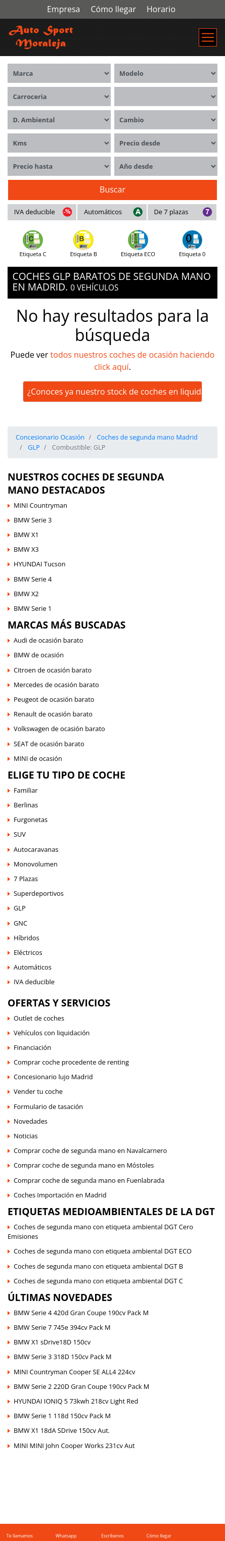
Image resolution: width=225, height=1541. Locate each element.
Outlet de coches (39, 1018)
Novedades (31, 1121)
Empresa (63, 9)
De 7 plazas (171, 211)
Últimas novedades (60, 1297)
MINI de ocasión (38, 758)
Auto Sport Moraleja (37, 1463)
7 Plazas (26, 878)
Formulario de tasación (48, 1106)
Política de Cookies (143, 1463)
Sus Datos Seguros (120, 1469)
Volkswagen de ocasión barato (59, 728)
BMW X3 (26, 549)
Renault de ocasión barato (53, 713)
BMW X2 (26, 593)
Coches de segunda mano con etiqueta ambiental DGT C (98, 1280)
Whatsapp (66, 1536)
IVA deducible (34, 211)
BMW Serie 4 (33, 579)
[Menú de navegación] (208, 37)
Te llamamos (20, 1536)
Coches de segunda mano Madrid (146, 437)
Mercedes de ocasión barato (56, 684)
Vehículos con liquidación (51, 1032)
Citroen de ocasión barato (53, 670)
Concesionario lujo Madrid (53, 1076)
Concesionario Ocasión (50, 437)
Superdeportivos (39, 893)
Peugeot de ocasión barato (54, 699)
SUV (20, 834)
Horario (161, 9)
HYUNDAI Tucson (40, 563)
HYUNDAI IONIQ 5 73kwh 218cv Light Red (76, 1401)
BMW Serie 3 (33, 519)
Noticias (26, 1135)
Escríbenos (112, 1536)
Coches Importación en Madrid (60, 1194)
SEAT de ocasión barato (49, 743)
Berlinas (26, 804)
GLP (33, 447)
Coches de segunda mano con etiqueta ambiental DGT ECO (103, 1251)
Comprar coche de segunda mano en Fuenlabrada (89, 1180)
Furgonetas (31, 819)
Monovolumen (36, 864)
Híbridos (26, 937)
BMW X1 (26, 534)
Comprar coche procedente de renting (71, 1062)
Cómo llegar (113, 9)
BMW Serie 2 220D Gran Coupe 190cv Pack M (81, 1386)
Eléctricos (28, 952)
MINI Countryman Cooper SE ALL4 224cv (74, 1371)
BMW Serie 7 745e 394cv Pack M (62, 1327)
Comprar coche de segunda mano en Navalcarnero (90, 1150)
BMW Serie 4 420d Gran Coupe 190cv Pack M (81, 1312)
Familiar (26, 790)
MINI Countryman (40, 505)
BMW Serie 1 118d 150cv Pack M (62, 1415)
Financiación (32, 1047)
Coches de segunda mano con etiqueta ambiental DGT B (98, 1266)
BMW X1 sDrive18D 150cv (52, 1341)
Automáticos (103, 211)
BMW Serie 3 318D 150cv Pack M (63, 1356)
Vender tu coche (38, 1091)
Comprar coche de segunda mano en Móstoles (84, 1165)
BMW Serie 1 (33, 608)
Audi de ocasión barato (48, 640)
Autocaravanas (36, 849)
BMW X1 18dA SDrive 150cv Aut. (62, 1430)
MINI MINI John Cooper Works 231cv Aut (74, 1445)
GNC (20, 923)
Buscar (112, 189)
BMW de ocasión (39, 654)
